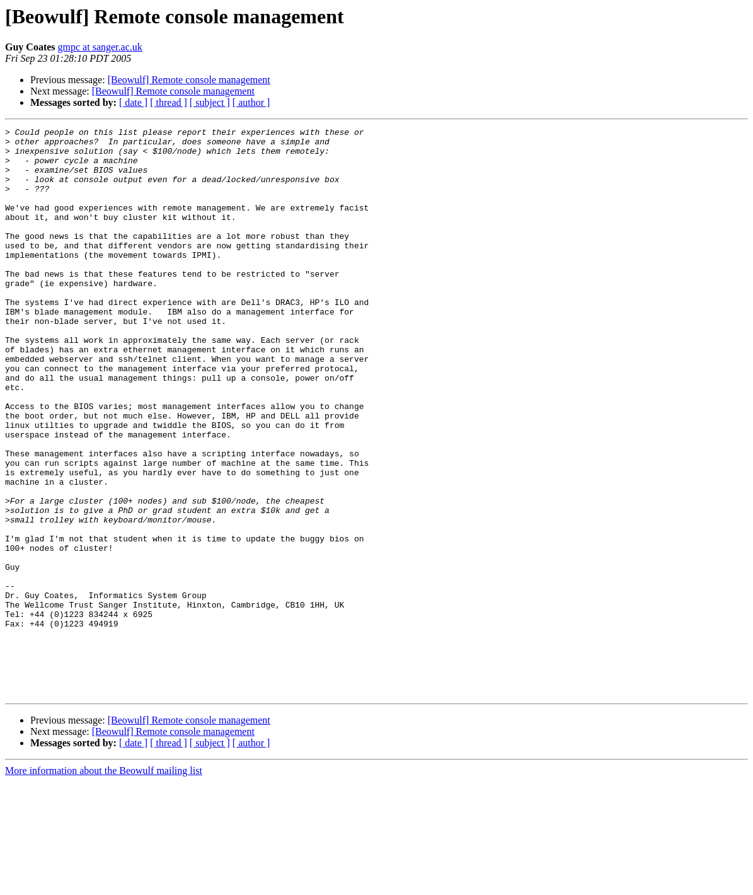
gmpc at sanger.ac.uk (100, 47)
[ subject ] (210, 102)
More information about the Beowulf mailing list (103, 884)
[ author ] (251, 102)
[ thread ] (168, 102)
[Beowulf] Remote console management (189, 79)
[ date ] (133, 102)
